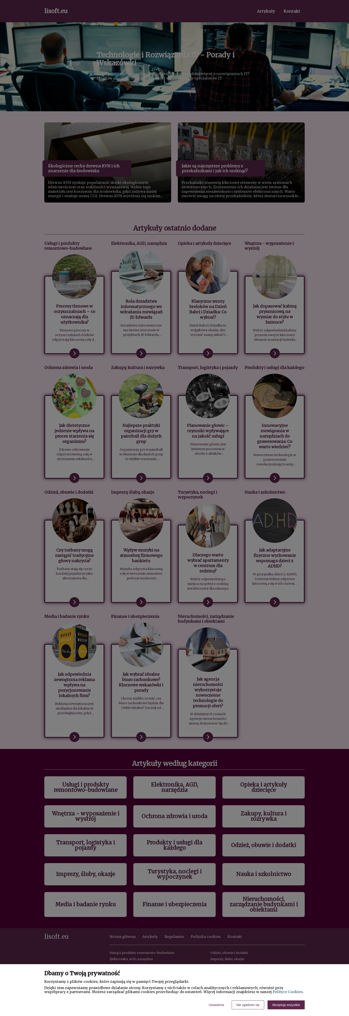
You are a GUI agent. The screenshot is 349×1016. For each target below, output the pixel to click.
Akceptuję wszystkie (286, 1005)
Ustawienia (216, 1005)
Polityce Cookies (288, 992)
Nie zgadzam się (248, 1005)
